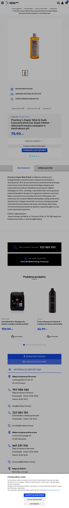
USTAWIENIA (34, 504)
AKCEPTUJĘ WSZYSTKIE (34, 495)
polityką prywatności (52, 490)
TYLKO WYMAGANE (34, 499)
